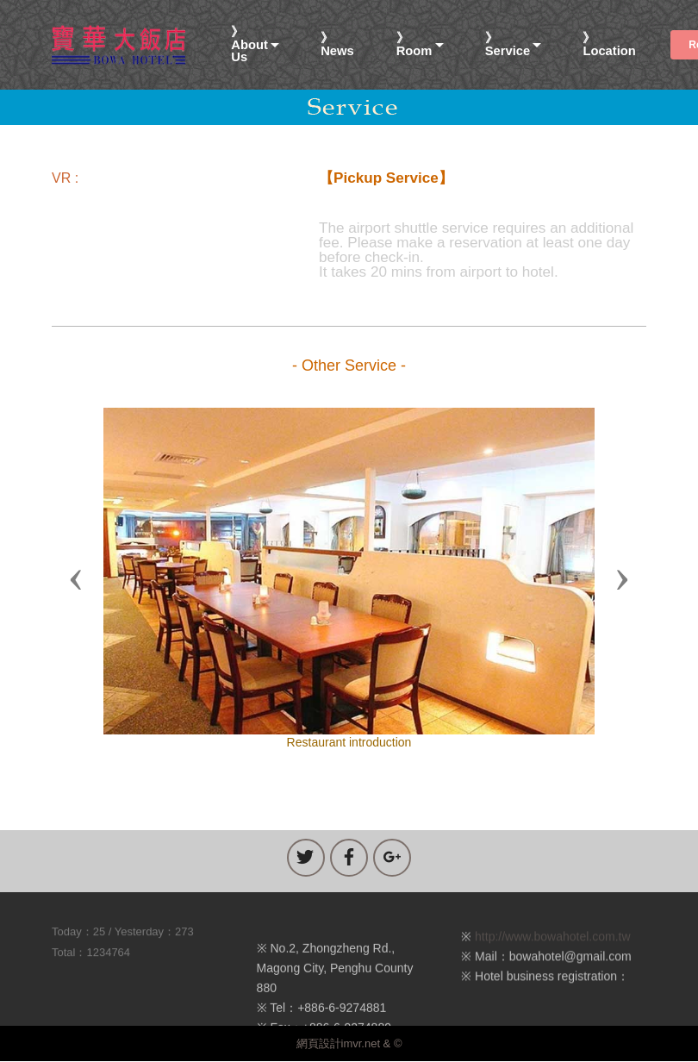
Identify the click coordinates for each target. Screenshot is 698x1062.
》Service (507, 44)
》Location (609, 44)
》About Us (249, 45)
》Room (414, 44)
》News (337, 44)
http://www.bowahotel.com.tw (553, 946)
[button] (76, 578)
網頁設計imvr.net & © (349, 1043)
